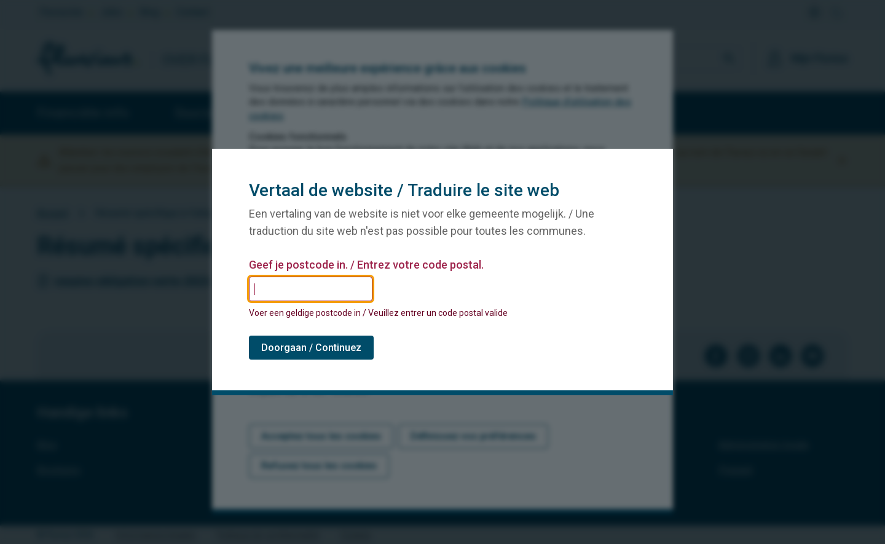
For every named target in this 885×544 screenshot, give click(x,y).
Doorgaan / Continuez (311, 347)
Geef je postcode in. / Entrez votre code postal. (366, 265)
